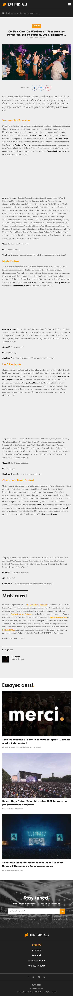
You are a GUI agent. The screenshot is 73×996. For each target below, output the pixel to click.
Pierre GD (33, 992)
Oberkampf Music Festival (18, 480)
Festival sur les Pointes (21, 614)
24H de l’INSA (8, 630)
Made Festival (10, 261)
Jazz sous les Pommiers (16, 120)
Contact (36, 950)
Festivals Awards (36, 961)
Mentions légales (36, 988)
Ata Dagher (33, 37)
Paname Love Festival (37, 605)
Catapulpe (52, 992)
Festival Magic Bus (58, 617)
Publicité (36, 956)
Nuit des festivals (36, 966)
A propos (36, 945)
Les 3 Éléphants (11, 364)
